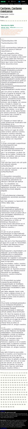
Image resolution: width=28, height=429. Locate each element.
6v (26, 372)
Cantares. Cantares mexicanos (11, 10)
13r (25, 375)
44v (8, 389)
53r (22, 392)
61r (4, 397)
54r (26, 392)
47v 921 (3, 174)
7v (2, 375)
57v (15, 394)
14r (3, 377)
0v (6, 20)
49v (6, 392)
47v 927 (3, 301)
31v (1, 384)
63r (13, 397)
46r (15, 389)
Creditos (11, 14)
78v (6, 404)
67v (9, 399)
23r (17, 380)
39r (8, 387)
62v (11, 397)
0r (4, 20)
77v (1, 404)
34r (13, 384)
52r (17, 392)
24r (21, 380)
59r (22, 394)
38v (6, 387)
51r (13, 392)
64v (20, 397)
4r (19, 20)
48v (1, 392)
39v (11, 387)
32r (3, 384)
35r (17, 384)
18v (23, 377)
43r (1, 389)
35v (20, 384)
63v (15, 397)
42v (25, 387)
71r (25, 399)
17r (16, 377)
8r (4, 375)
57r (12, 394)
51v (15, 392)
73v (10, 401)
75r (17, 401)
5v (24, 20)
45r (10, 389)
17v (19, 377)
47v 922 (3, 193)
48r (25, 389)
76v (23, 401)
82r (22, 404)
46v (18, 389)
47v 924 (3, 230)
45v (13, 389)
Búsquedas (17, 4)
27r (8, 382)
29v (19, 382)
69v (18, 399)
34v (15, 384)
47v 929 (3, 350)
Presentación (4, 4)
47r (20, 389)
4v (20, 20)
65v (25, 397)
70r (21, 399)
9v (9, 375)
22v (15, 380)
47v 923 (3, 205)
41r (18, 387)
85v (13, 406)
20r (3, 380)
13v (1, 377)
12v (22, 375)
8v (6, 375)
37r (27, 384)
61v (6, 397)
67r (6, 399)
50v (11, 392)
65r (23, 397)
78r (3, 404)
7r (1, 375)
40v (16, 387)
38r (4, 387)
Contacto (2, 411)
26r (3, 382)
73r (8, 401)
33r (8, 384)
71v (1, 401)
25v (1, 382)
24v (24, 380)
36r (22, 384)
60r (26, 394)
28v (15, 382)
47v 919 (3, 119)
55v (6, 394)
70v (23, 399)
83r (1, 406)
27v (10, 382)
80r (13, 404)
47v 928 (3, 327)
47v (22, 389)
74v (14, 401)
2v (13, 20)
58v (19, 394)
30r (22, 382)
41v (20, 387)
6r (26, 20)
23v (19, 380)
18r (21, 377)
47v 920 (3, 141)
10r (12, 375)
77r (26, 401)
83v (4, 406)
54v (1, 394)
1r (8, 20)
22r (12, 380)
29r (17, 382)
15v (10, 377)
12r (20, 375)
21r (8, 380)
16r (12, 377)
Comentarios (3, 428)
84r (6, 406)
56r (8, 394)
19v (1, 380)
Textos (11, 4)
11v (18, 375)
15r (8, 377)
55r (3, 394)
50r (8, 392)
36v (24, 384)
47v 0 (2, 39)
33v (10, 384)
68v (13, 399)
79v (10, 404)
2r (11, 20)
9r (8, 375)
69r (16, 399)
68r (11, 399)
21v (10, 380)
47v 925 (3, 249)
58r (17, 394)
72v (5, 401)
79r (8, 404)
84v (9, 406)
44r (6, 389)
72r (3, 401)
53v (24, 392)
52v (19, 392)
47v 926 (3, 278)
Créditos (24, 4)
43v (4, 389)
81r (18, 404)
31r (26, 382)
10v (14, 375)
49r (4, 392)
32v (6, 384)
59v (24, 394)
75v (19, 401)
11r (16, 375)
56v (10, 394)
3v (17, 20)
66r (1, 399)
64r (18, 397)
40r (13, 387)
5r (22, 20)
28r (13, 382)
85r (11, 406)
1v (10, 20)
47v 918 (3, 66)
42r (22, 387)
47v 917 (3, 46)
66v (4, 399)
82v (25, 404)
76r (21, 401)
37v (1, 387)
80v (15, 404)
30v (24, 382)
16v (14, 377)
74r (12, 401)
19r (25, 377)
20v (6, 380)
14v (6, 377)
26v (6, 382)
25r (26, 380)
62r (8, 397)
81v (20, 404)
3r (15, 20)
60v (1, 397)
